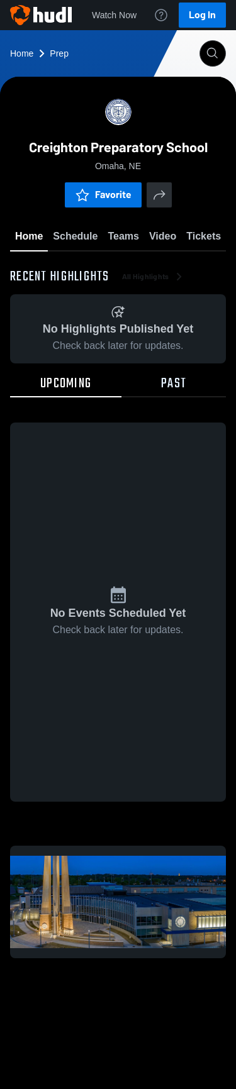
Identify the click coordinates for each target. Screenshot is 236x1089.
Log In (202, 14)
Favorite (103, 194)
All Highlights (153, 276)
